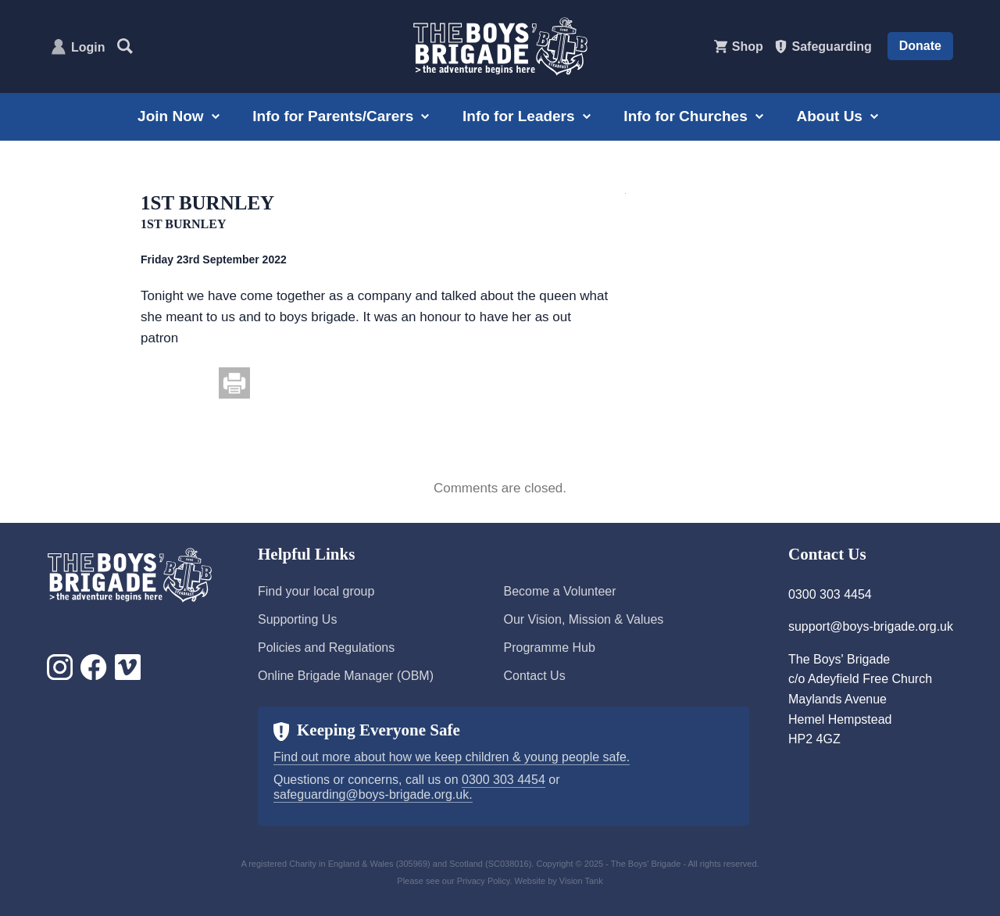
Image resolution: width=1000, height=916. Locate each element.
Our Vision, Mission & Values (583, 619)
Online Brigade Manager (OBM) (346, 675)
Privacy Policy (483, 881)
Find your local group (316, 591)
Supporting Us (297, 619)
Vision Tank (581, 881)
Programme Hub (549, 647)
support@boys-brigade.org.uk (870, 626)
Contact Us (534, 675)
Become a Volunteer (559, 591)
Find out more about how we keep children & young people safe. (451, 757)
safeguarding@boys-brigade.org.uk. (373, 794)
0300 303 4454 (503, 779)
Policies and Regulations (326, 647)
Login (88, 47)
